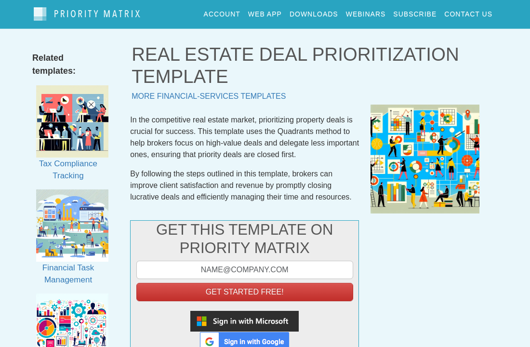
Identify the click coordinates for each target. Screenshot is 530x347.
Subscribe (415, 11)
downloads (314, 11)
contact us (468, 11)
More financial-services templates (209, 91)
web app (265, 11)
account (222, 11)
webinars (366, 11)
